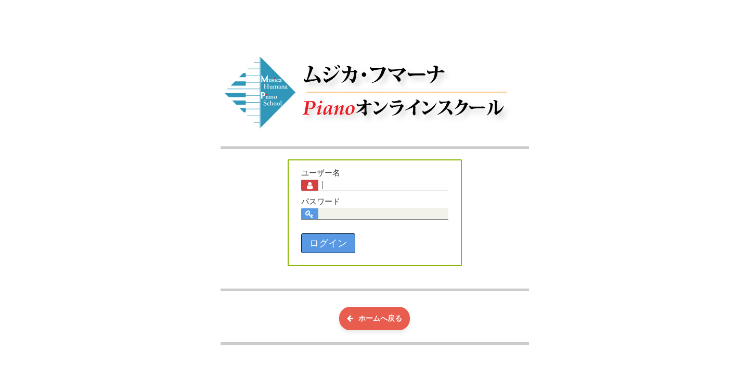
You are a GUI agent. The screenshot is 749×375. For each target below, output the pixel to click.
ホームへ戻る (374, 318)
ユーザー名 (320, 173)
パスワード (320, 201)
